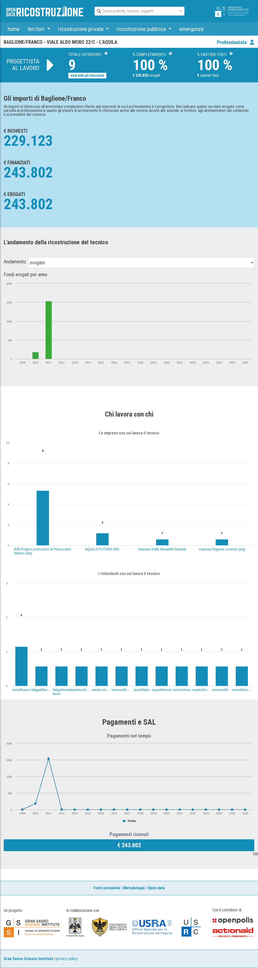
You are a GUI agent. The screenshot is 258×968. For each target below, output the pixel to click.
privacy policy (66, 958)
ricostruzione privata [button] (81, 29)
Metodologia (134, 888)
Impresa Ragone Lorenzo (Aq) (222, 549)
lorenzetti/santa (123, 690)
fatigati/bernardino (45, 690)
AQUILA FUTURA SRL (102, 549)
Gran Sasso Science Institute (28, 958)
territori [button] (36, 29)
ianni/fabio (142, 690)
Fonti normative (107, 888)
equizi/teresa (161, 690)
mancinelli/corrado (226, 690)
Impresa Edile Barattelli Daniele (162, 549)
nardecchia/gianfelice (108, 690)
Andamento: (15, 261)
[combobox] (135, 11)
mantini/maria (202, 690)
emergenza (191, 29)
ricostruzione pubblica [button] (142, 29)
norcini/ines (181, 690)
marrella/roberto (244, 690)
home (14, 29)
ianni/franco (21, 690)
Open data (156, 888)
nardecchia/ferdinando (88, 690)
